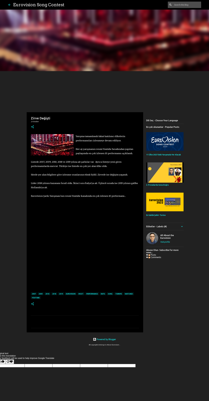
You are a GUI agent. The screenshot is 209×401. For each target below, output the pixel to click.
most (81, 294)
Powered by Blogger (104, 339)
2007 (34, 294)
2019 (61, 294)
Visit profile (165, 242)
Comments (154, 257)
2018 (54, 294)
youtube (36, 298)
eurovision (70, 294)
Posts (152, 255)
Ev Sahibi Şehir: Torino (156, 215)
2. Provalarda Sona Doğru (157, 185)
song (110, 294)
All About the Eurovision (167, 236)
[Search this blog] (187, 5)
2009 (41, 294)
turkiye (118, 294)
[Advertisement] (104, 91)
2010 (47, 294)
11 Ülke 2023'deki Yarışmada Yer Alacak (163, 155)
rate (103, 294)
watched (129, 294)
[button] (32, 127)
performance (92, 294)
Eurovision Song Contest (38, 4)
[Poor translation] (9, 361)
